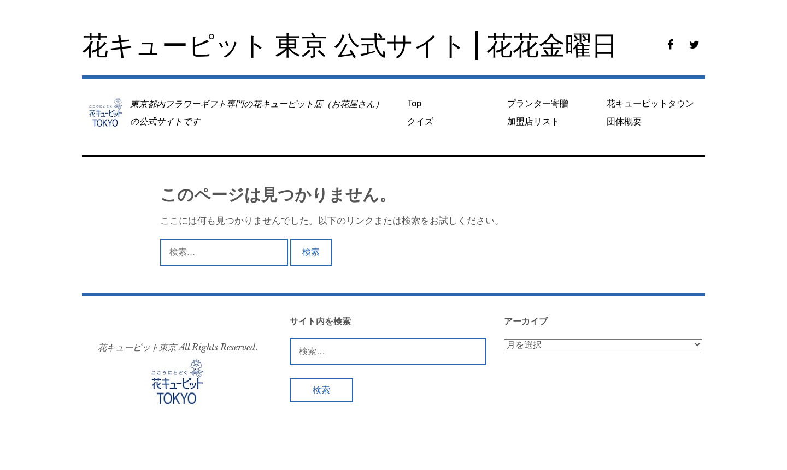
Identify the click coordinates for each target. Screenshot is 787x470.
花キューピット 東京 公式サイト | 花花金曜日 (350, 45)
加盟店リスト (533, 121)
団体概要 (624, 121)
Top (414, 103)
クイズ (420, 121)
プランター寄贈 (537, 103)
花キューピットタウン (650, 103)
